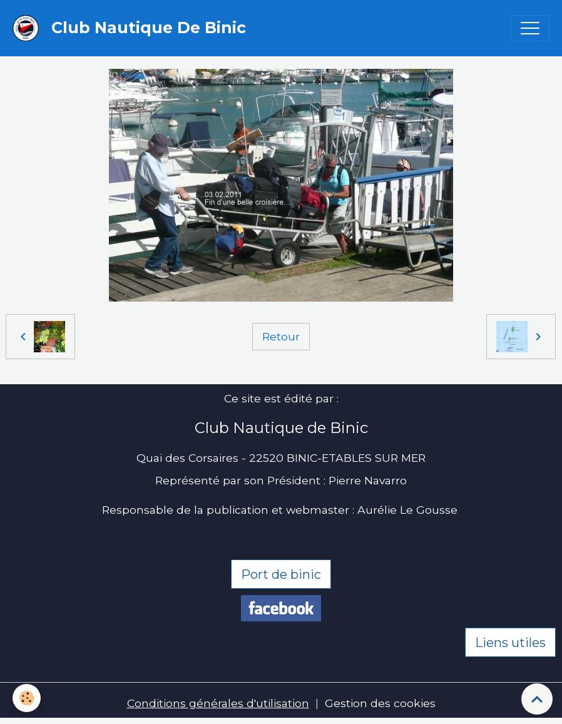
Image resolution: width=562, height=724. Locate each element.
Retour (281, 336)
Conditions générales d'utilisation (218, 703)
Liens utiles (510, 642)
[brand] (132, 28)
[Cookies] (27, 698)
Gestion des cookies (380, 703)
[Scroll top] (537, 699)
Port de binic (281, 574)
